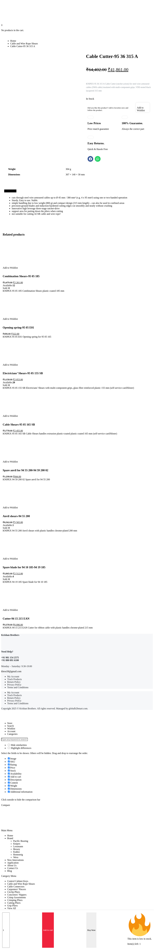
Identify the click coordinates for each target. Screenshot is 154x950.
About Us (12, 865)
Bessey (16, 849)
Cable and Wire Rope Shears (24, 43)
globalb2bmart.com (78, 708)
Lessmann (18, 846)
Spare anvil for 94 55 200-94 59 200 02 (25, 470)
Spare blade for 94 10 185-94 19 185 (24, 567)
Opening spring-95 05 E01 (18, 327)
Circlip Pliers (13, 892)
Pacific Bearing (20, 841)
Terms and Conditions (17, 687)
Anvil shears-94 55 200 (16, 516)
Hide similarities (17, 745)
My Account (13, 676)
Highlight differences (19, 748)
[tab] (10, 191)
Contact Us (12, 868)
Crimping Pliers (15, 900)
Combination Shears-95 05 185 (21, 276)
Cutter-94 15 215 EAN (16, 618)
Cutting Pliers (13, 903)
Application (13, 862)
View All (11, 908)
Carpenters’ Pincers (16, 889)
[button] (90, 159)
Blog (9, 871)
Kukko (16, 852)
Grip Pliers (12, 905)
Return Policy (13, 682)
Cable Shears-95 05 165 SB (19, 424)
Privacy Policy (14, 684)
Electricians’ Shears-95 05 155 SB (23, 373)
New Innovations (15, 860)
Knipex (16, 843)
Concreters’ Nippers (16, 894)
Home (13, 41)
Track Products (14, 679)
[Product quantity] (6, 930)
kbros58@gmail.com (11, 671)
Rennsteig (18, 854)
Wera (15, 857)
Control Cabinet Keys (17, 881)
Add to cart (48, 930)
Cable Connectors (15, 886)
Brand (10, 838)
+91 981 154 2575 (10, 657)
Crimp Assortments (16, 897)
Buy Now (91, 930)
